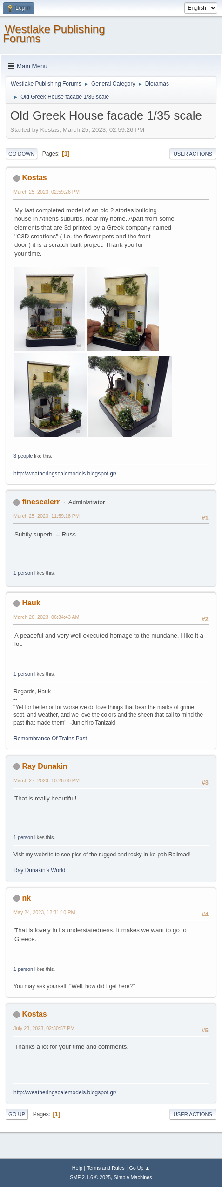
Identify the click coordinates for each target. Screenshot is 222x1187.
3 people (23, 456)
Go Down (21, 153)
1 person (23, 573)
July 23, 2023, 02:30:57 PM (43, 1028)
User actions (193, 153)
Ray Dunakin (44, 766)
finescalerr (41, 502)
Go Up (16, 1114)
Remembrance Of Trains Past (50, 738)
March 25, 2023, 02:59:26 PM (46, 192)
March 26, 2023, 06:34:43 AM (46, 617)
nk (26, 898)
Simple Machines (133, 1177)
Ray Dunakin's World (39, 870)
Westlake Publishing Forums (54, 34)
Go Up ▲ (139, 1168)
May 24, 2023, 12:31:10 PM (44, 912)
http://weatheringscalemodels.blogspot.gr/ (64, 473)
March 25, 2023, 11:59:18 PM (46, 516)
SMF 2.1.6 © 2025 (90, 1177)
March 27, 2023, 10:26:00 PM (46, 780)
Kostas (34, 178)
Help (77, 1168)
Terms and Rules (106, 1168)
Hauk (31, 603)
